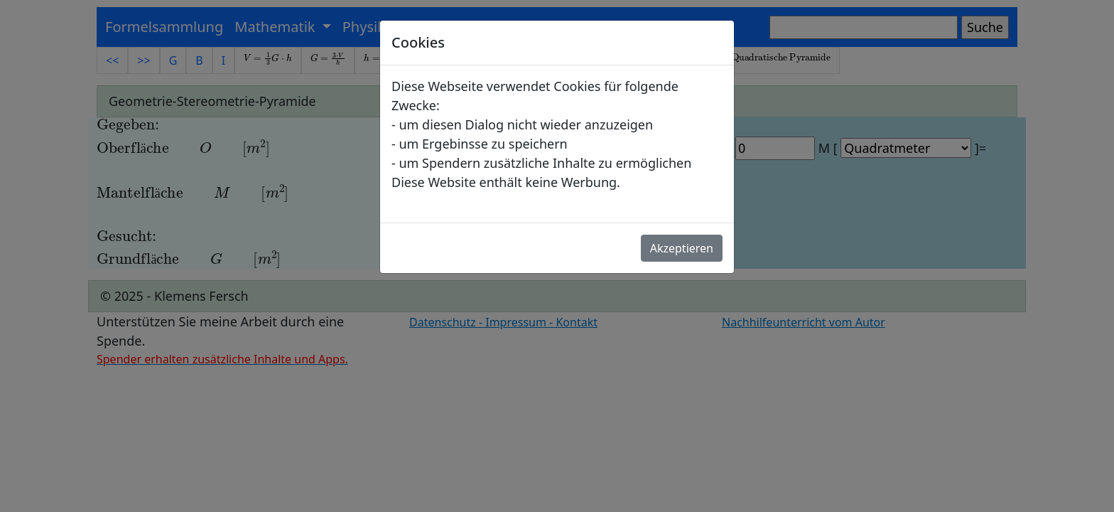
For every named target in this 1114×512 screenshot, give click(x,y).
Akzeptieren (681, 248)
